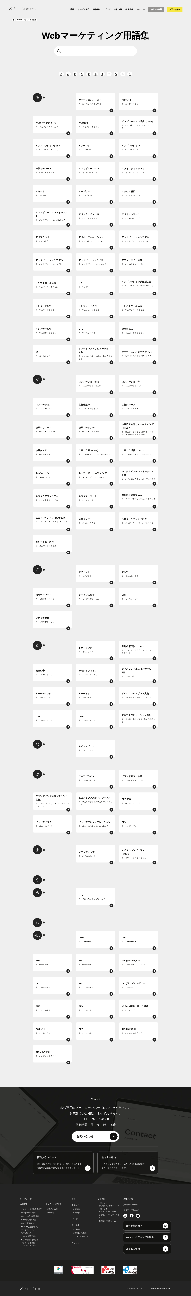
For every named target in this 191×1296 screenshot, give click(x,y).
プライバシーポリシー (133, 1288)
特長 (72, 9)
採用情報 (129, 9)
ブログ (107, 9)
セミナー (141, 9)
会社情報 (118, 9)
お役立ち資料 (156, 9)
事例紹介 (97, 9)
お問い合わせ (175, 9)
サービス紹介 (83, 9)
